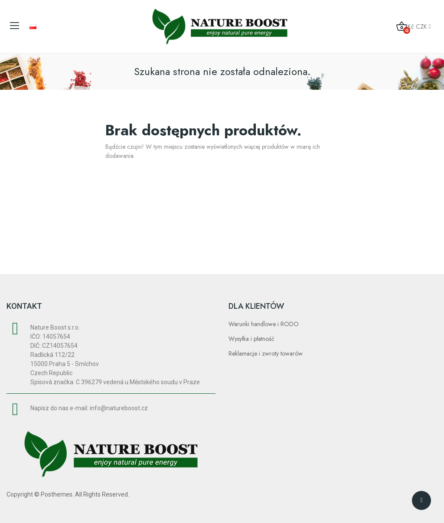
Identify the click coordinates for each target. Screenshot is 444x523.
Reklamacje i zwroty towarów (266, 353)
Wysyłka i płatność (251, 338)
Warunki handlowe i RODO (264, 324)
